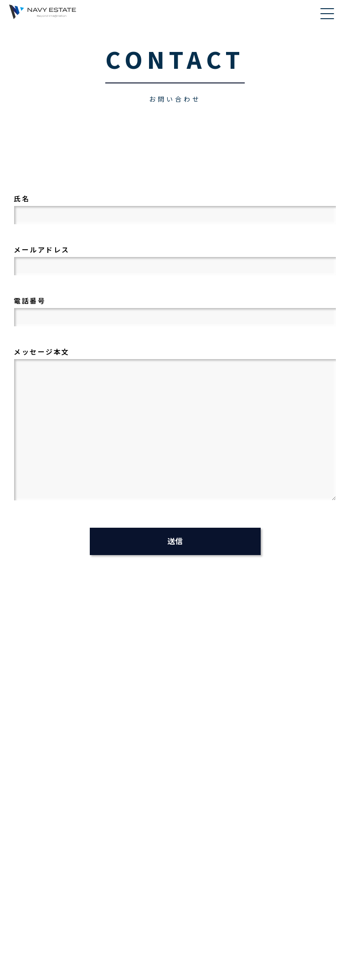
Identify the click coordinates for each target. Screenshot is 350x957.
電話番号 (177, 309)
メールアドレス (177, 258)
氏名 (177, 207)
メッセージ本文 (177, 425)
